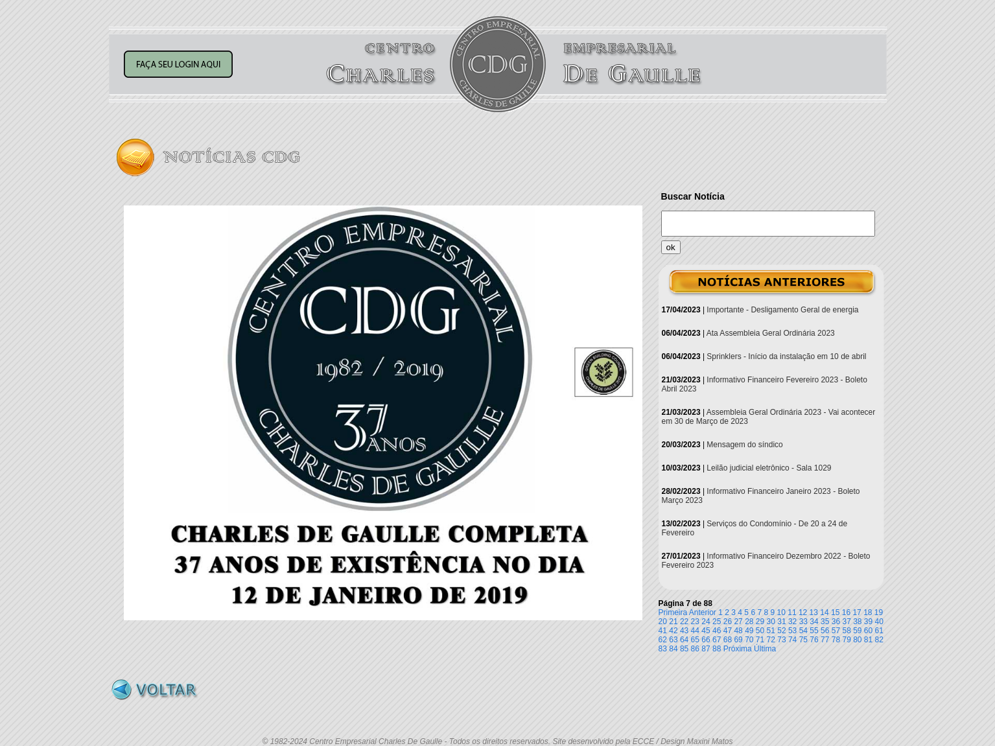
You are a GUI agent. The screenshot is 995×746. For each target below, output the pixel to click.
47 (727, 630)
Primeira (673, 612)
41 (663, 630)
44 (695, 630)
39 (868, 621)
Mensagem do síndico (744, 444)
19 (878, 612)
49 (749, 630)
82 (879, 639)
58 (846, 630)
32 (792, 621)
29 (760, 621)
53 (792, 630)
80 (857, 639)
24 (705, 621)
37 (846, 621)
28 (749, 621)
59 (857, 630)
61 (879, 630)
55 (814, 630)
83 (663, 648)
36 (836, 621)
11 (792, 612)
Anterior (702, 612)
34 (814, 621)
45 (705, 630)
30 (771, 621)
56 (825, 630)
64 (684, 639)
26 (727, 621)
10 (781, 612)
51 (771, 630)
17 (856, 612)
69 (738, 639)
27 (738, 621)
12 (803, 612)
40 (879, 621)
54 (803, 630)
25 (716, 621)
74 (792, 639)
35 (825, 621)
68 (727, 639)
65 (695, 639)
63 (673, 639)
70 (749, 639)
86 (695, 648)
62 (663, 639)
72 (771, 639)
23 (695, 621)
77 (825, 639)
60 (868, 630)
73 (781, 639)
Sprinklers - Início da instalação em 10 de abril (786, 356)
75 (803, 639)
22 (684, 621)
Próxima (737, 648)
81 (868, 639)
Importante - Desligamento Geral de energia (782, 309)
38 (857, 621)
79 (846, 639)
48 (738, 630)
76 (814, 639)
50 (760, 630)
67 (716, 639)
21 (673, 621)
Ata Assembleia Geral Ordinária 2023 (771, 333)
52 (781, 630)
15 (835, 612)
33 (803, 621)
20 (663, 621)
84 (673, 648)
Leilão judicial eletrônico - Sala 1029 (769, 467)
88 (716, 648)
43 (684, 630)
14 (824, 612)
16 (846, 612)
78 (836, 639)
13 (814, 612)
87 (705, 648)
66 (705, 639)
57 (836, 630)
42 (673, 630)
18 (867, 612)
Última (765, 648)
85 (684, 648)
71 (760, 639)
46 (716, 630)
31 (781, 621)
